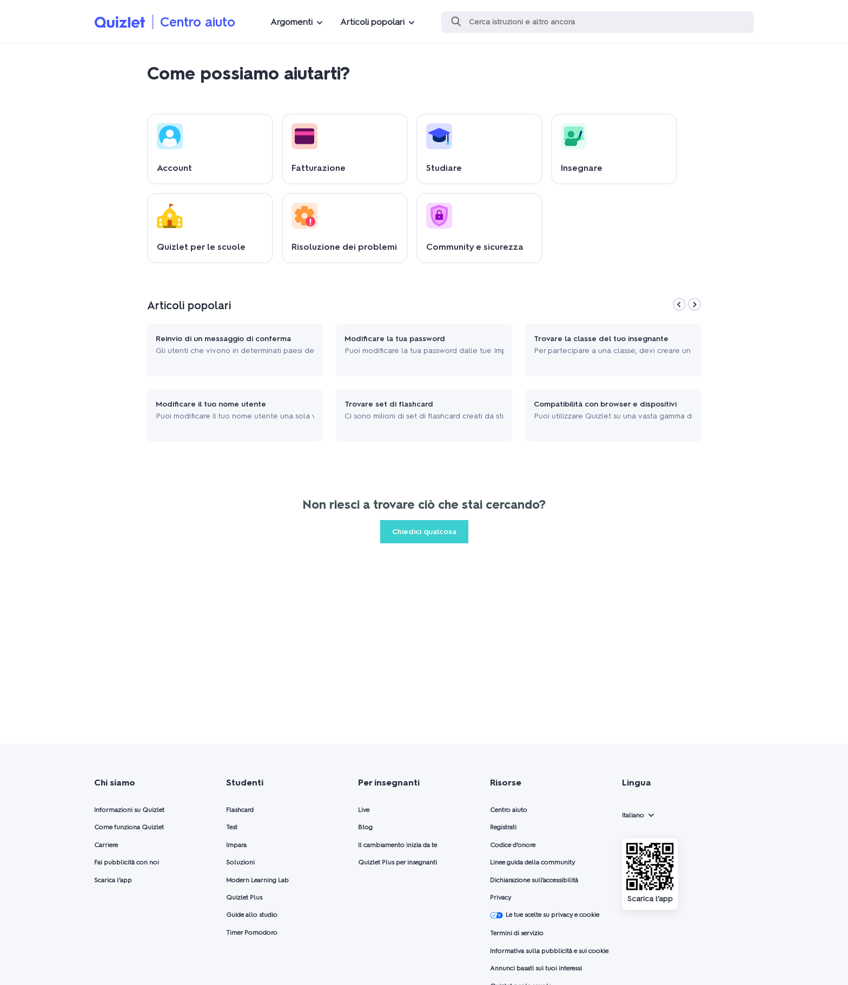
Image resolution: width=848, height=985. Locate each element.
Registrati (503, 827)
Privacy (500, 897)
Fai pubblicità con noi (126, 862)
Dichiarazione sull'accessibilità (534, 880)
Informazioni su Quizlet (129, 810)
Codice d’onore (512, 845)
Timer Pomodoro (251, 932)
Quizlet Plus (244, 897)
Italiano (633, 815)
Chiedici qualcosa (424, 531)
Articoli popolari (372, 22)
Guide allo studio (251, 915)
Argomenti (291, 22)
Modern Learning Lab (257, 880)
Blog (365, 827)
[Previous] (679, 304)
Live (363, 810)
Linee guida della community (532, 862)
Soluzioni (240, 862)
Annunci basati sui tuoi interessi (536, 968)
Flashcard (240, 810)
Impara (236, 845)
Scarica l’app (113, 880)
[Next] (694, 304)
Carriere (106, 845)
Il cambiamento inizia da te (397, 845)
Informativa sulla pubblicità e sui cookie (549, 951)
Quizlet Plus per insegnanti (397, 862)
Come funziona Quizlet (129, 827)
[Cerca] (597, 22)
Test (231, 827)
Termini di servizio (517, 933)
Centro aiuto (197, 22)
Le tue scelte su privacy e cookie (544, 915)
